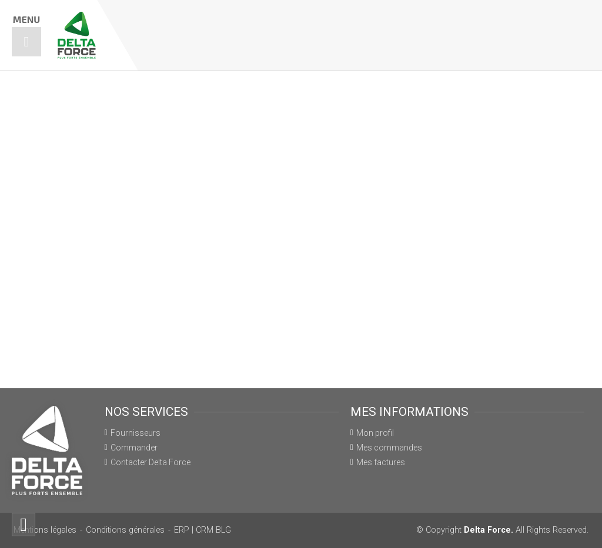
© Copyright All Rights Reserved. (502, 530)
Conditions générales (125, 530)
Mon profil (375, 433)
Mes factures (380, 462)
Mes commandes (389, 447)
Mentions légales (45, 530)
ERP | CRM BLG (202, 530)
